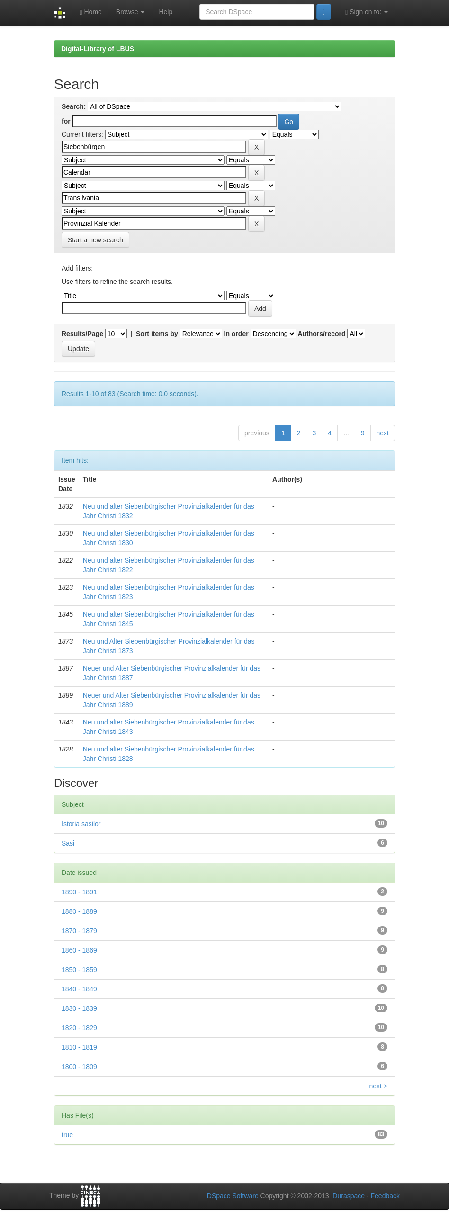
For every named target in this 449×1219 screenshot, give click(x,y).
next (383, 433)
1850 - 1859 (79, 969)
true (67, 1135)
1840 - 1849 (79, 989)
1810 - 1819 (79, 1047)
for (66, 121)
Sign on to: (366, 12)
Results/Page (82, 333)
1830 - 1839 (79, 1008)
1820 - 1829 (79, 1028)
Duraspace (348, 1196)
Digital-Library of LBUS (97, 49)
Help (165, 12)
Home (90, 12)
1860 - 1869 (79, 950)
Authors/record (321, 333)
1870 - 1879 (79, 931)
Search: (74, 106)
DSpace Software (233, 1196)
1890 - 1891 (79, 892)
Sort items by (157, 333)
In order (236, 333)
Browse (130, 12)
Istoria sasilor (81, 824)
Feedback (385, 1196)
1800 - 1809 (79, 1066)
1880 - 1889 (79, 911)
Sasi (68, 843)
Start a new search (95, 240)
